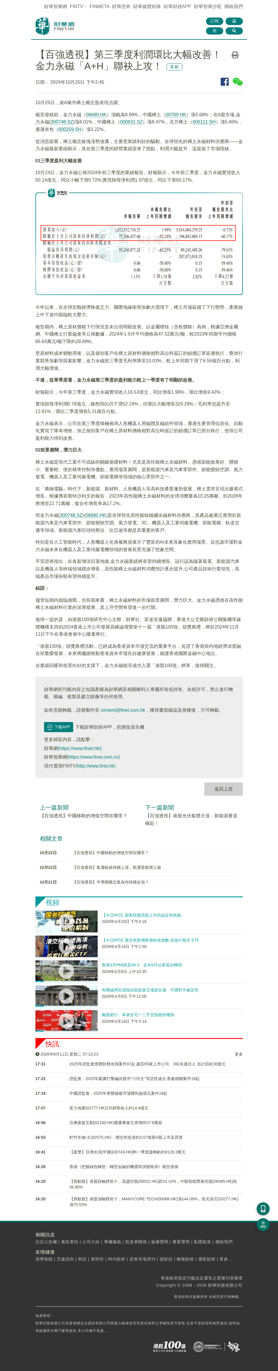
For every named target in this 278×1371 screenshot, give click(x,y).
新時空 (97, 1259)
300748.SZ (62, 121)
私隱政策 (202, 1241)
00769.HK (176, 114)
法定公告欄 (46, 1241)
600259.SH (70, 129)
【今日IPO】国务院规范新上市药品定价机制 (141, 915)
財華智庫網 (55, 6)
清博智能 (44, 1259)
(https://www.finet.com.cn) (93, 757)
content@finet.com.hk (123, 710)
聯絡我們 (233, 6)
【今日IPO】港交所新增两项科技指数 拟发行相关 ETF (150, 940)
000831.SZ (131, 121)
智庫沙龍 (208, 6)
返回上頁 (223, 789)
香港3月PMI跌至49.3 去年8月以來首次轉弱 (142, 965)
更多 (239, 1054)
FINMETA (99, 6)
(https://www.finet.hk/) (80, 748)
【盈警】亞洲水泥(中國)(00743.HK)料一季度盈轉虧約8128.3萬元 (127, 1152)
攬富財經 (206, 1259)
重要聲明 (181, 1241)
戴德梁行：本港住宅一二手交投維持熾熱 (138, 1014)
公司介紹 (91, 1241)
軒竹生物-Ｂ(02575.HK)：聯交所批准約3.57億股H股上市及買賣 (126, 1137)
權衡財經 (185, 1259)
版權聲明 (160, 1241)
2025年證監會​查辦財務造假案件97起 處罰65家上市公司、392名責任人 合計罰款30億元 (147, 1064)
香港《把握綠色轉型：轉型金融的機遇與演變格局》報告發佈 (123, 1166)
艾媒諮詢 (65, 1259)
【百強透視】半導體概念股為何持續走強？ (110, 882)
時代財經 (116, 1259)
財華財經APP (177, 6)
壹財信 (166, 1259)
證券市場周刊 (143, 1259)
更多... (226, 1259)
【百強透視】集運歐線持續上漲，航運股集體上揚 (116, 867)
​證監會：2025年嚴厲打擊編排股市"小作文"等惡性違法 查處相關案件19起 (134, 1078)
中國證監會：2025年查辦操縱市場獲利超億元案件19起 (118, 1093)
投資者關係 (136, 1241)
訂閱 (215, 21)
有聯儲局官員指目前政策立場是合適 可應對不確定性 (150, 990)
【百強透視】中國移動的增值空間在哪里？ (83, 815)
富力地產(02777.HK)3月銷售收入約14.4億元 (109, 1108)
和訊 (82, 1259)
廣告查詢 (69, 1241)
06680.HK (96, 114)
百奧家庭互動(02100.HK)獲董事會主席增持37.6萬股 (115, 1122)
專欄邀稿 (112, 1241)
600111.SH (203, 121)
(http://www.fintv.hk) (96, 765)
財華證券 (121, 6)
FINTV (76, 6)
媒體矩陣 (147, 6)
